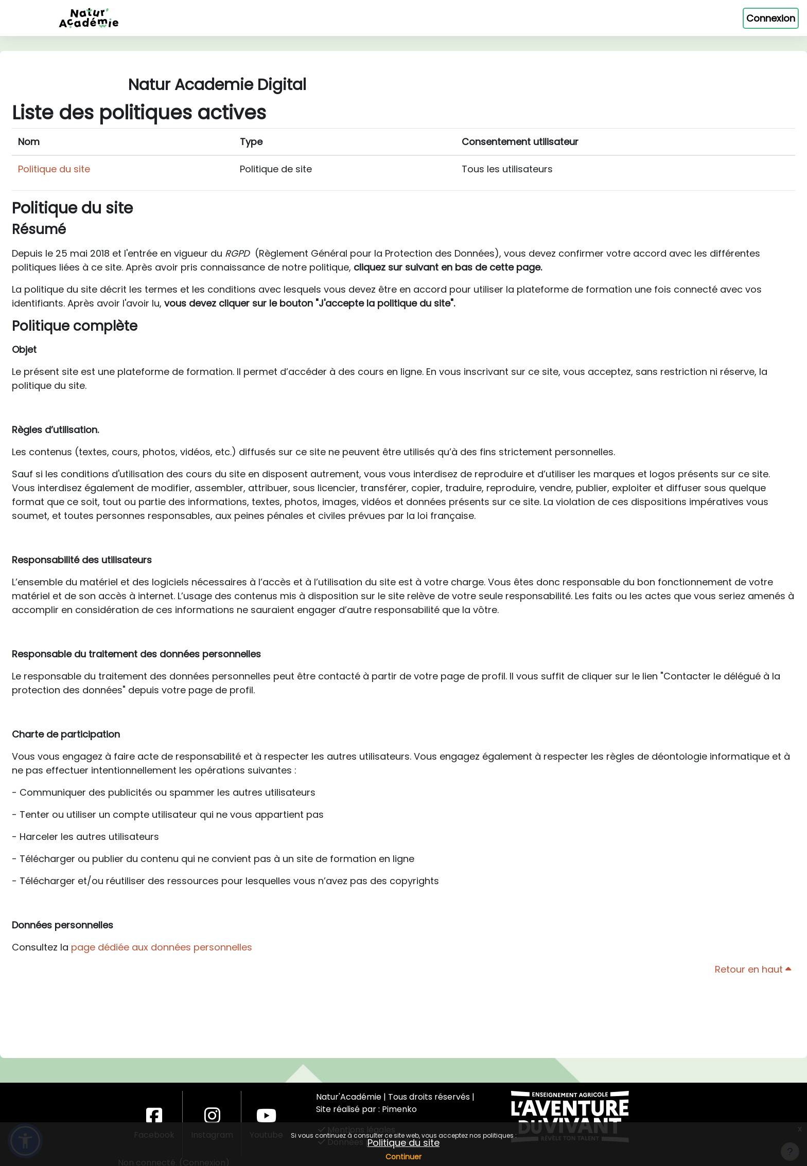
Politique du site (403, 1142)
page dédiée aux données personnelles (161, 980)
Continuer (403, 1157)
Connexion (770, 18)
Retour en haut (753, 1002)
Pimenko (399, 1109)
